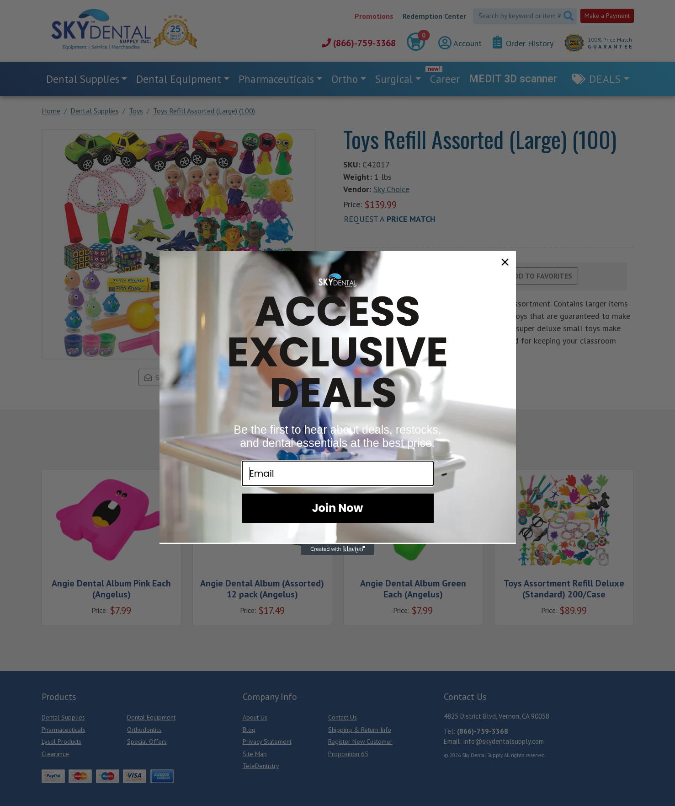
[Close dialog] (505, 262)
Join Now (337, 508)
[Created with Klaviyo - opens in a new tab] (337, 549)
